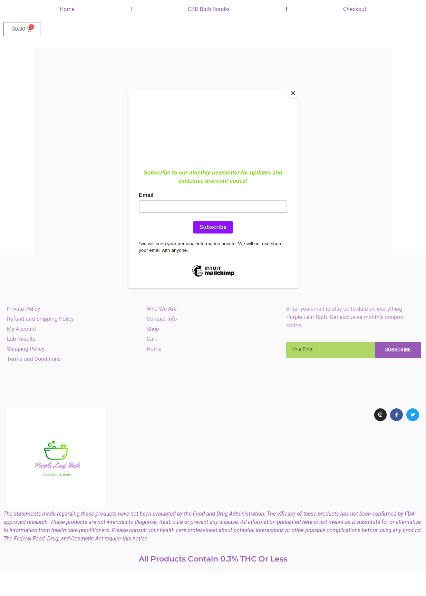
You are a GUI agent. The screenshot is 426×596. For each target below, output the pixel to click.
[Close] (296, 91)
